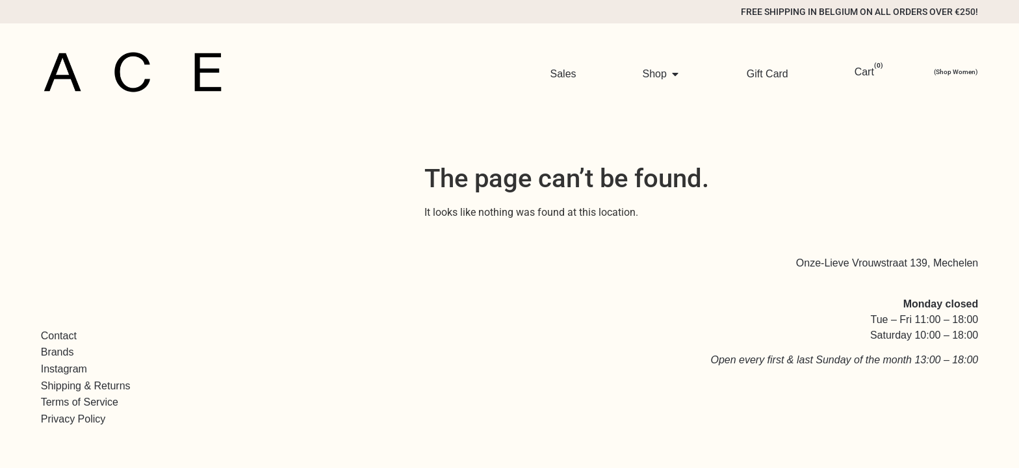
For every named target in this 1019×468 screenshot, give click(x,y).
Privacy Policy (73, 418)
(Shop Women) (956, 72)
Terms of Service (79, 402)
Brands (57, 352)
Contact (59, 335)
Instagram (64, 368)
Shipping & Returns (86, 385)
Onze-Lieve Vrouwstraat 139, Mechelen (887, 262)
